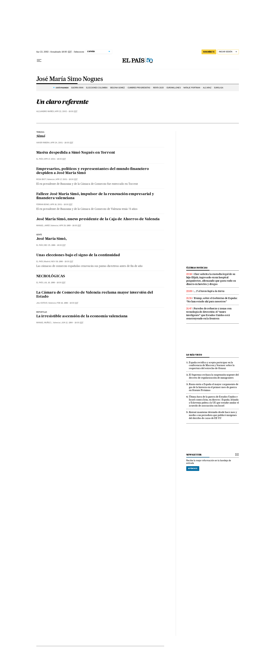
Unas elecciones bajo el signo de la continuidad (78, 255)
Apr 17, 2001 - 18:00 (55, 159)
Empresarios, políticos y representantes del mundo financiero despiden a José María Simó (92, 171)
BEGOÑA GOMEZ (117, 88)
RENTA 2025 (158, 88)
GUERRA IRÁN (77, 88)
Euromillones (174, 88)
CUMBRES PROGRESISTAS (139, 88)
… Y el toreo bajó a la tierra (209, 291)
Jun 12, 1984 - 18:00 (72, 322)
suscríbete (209, 52)
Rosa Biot (41, 179)
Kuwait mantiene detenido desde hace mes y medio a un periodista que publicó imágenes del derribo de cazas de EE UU (213, 415)
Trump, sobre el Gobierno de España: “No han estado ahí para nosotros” (211, 300)
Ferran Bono (42, 204)
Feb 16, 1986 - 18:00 (67, 303)
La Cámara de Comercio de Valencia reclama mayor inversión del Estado (94, 294)
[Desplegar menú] (39, 60)
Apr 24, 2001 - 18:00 (62, 143)
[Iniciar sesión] (228, 52)
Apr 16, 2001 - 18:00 (61, 204)
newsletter (194, 454)
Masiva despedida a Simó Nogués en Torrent (75, 153)
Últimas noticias (197, 267)
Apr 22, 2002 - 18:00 (66, 111)
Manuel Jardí (42, 225)
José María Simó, (51, 239)
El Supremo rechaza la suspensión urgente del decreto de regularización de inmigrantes (214, 376)
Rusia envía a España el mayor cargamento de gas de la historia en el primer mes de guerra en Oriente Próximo (213, 387)
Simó (40, 136)
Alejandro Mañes (45, 111)
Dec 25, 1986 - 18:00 (55, 245)
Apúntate (193, 468)
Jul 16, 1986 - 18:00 (54, 282)
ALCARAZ (207, 88)
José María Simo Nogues (69, 79)
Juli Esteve (41, 303)
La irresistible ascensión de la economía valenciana (82, 316)
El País (39, 159)
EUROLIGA (218, 88)
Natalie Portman (191, 88)
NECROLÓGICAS (50, 276)
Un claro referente (62, 102)
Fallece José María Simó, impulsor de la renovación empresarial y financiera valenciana (95, 196)
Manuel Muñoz (43, 322)
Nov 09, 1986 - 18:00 (62, 261)
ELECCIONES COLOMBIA (97, 88)
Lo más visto (194, 354)
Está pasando (62, 88)
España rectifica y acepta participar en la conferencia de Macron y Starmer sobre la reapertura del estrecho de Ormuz (211, 365)
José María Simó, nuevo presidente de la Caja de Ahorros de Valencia (98, 219)
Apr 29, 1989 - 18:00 (70, 225)
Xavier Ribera (42, 143)
